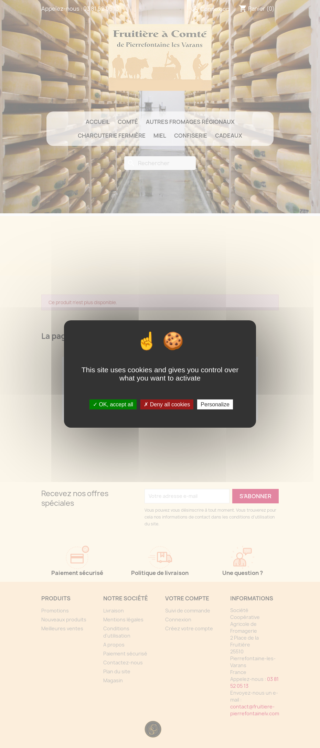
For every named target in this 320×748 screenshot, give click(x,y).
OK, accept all (113, 404)
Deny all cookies (167, 404)
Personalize (215, 404)
